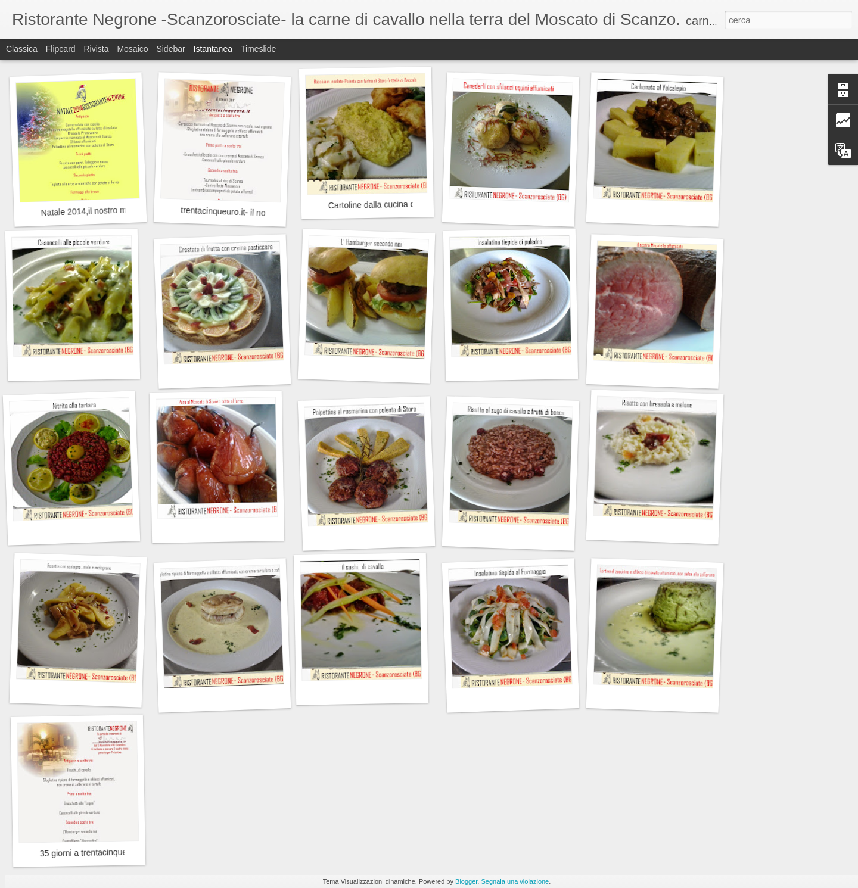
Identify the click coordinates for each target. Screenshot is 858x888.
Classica (22, 49)
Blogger (466, 881)
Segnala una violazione (515, 881)
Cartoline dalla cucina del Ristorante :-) (400, 204)
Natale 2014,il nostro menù (91, 210)
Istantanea (213, 49)
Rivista (95, 49)
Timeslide (258, 49)
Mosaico (132, 49)
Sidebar (170, 49)
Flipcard (61, 49)
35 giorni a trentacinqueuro (89, 852)
